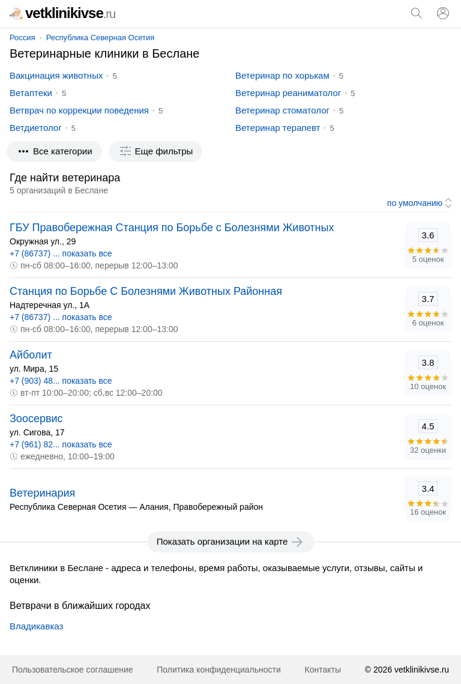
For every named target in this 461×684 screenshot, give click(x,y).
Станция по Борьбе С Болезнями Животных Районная (146, 291)
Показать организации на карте (231, 541)
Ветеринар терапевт (277, 128)
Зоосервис (36, 419)
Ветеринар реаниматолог (288, 93)
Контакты (323, 669)
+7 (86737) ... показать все (61, 253)
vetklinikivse (62, 13)
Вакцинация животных (56, 75)
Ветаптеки (31, 93)
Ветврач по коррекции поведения (79, 110)
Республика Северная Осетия (100, 37)
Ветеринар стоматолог (282, 110)
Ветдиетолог (36, 128)
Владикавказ (36, 626)
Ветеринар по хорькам (282, 75)
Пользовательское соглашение (72, 669)
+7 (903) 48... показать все (61, 381)
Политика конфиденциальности (219, 669)
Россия (22, 37)
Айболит (31, 355)
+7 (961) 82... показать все (61, 444)
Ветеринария (42, 493)
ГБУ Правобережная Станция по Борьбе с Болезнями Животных (172, 228)
